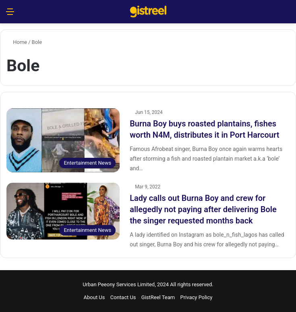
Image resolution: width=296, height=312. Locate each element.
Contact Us (123, 297)
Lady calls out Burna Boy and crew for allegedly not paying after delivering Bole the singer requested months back (203, 209)
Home (16, 42)
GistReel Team (158, 297)
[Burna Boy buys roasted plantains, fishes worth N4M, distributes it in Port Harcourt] (63, 140)
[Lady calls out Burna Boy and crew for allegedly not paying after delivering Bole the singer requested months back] (63, 211)
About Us (94, 297)
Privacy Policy (196, 297)
